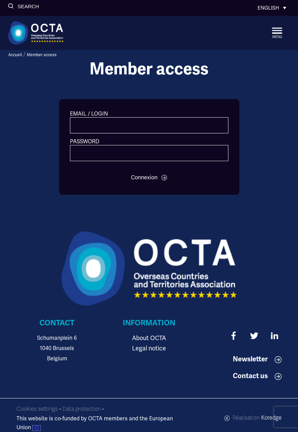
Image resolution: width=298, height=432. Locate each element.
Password (84, 141)
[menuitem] (272, 7)
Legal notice (149, 348)
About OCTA (149, 338)
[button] (23, 6)
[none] (272, 7)
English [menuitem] (268, 7)
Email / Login (89, 113)
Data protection (81, 409)
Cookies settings (37, 409)
